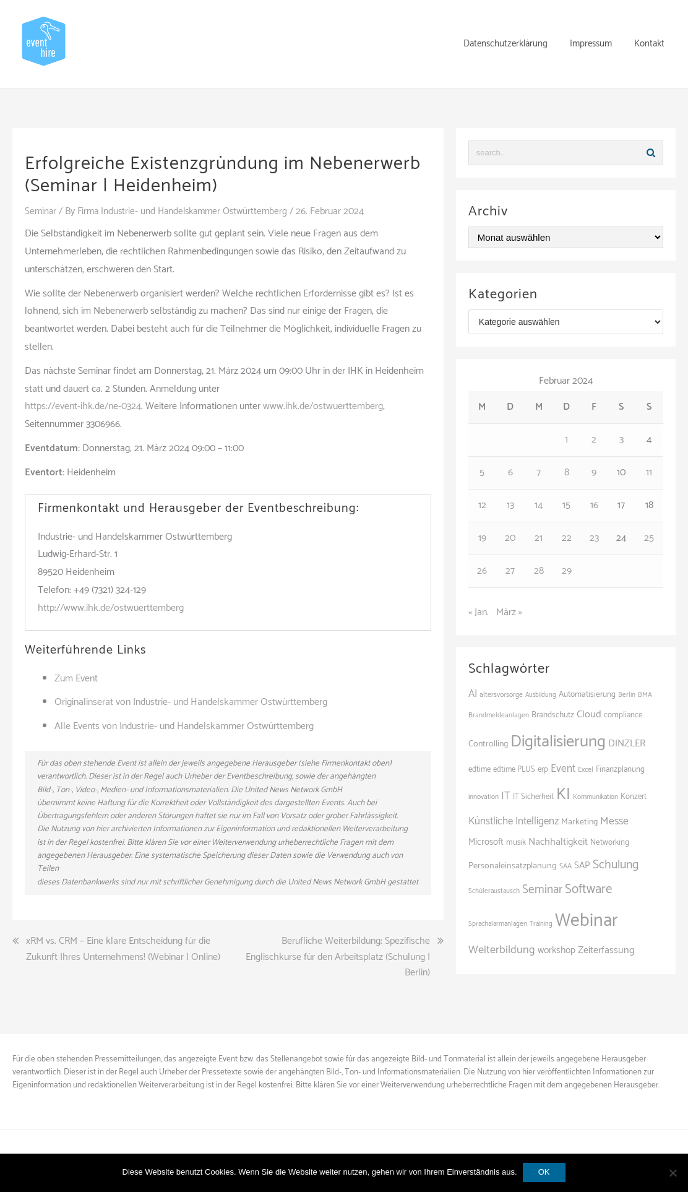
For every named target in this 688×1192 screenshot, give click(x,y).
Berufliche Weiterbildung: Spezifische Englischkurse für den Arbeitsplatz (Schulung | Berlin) (338, 957)
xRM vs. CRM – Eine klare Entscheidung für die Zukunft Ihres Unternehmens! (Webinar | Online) (123, 949)
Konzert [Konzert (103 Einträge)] (634, 796)
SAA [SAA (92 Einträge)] (565, 866)
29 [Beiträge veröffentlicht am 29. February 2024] (567, 571)
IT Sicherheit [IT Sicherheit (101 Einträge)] (533, 796)
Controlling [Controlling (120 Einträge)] (488, 744)
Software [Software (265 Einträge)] (588, 889)
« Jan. (478, 612)
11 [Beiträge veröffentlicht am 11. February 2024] (649, 472)
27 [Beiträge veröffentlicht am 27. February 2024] (510, 571)
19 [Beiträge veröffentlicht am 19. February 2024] (482, 538)
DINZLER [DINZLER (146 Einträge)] (626, 744)
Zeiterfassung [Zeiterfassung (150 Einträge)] (606, 950)
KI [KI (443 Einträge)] (563, 795)
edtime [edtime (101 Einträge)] (479, 769)
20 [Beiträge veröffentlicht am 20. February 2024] (510, 538)
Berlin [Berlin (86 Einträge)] (626, 695)
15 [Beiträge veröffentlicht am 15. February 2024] (566, 505)
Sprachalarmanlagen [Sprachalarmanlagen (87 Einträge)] (497, 924)
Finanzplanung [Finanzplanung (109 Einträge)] (620, 769)
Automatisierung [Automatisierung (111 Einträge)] (587, 694)
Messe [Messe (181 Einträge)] (614, 822)
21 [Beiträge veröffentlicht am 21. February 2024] (539, 538)
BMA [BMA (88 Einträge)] (645, 695)
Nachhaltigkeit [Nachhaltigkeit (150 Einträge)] (558, 842)
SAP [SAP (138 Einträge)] (582, 865)
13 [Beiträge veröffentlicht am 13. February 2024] (510, 505)
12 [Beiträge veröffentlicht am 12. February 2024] (482, 505)
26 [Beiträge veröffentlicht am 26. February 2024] (482, 571)
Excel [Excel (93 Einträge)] (585, 769)
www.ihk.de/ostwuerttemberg (323, 406)
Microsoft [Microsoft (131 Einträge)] (486, 842)
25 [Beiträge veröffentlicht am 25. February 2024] (649, 538)
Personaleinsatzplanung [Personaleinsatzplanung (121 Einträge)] (512, 865)
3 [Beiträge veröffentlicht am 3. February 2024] (621, 439)
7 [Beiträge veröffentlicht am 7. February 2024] (538, 472)
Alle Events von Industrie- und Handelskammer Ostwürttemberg (184, 726)
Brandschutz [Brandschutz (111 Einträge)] (552, 715)
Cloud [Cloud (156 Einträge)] (589, 714)
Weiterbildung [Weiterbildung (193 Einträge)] (501, 950)
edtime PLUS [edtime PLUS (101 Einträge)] (514, 769)
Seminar (41, 211)
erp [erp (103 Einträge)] (543, 769)
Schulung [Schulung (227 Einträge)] (616, 865)
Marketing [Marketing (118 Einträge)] (579, 822)
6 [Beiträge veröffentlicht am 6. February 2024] (510, 472)
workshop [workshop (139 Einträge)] (556, 950)
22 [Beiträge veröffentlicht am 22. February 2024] (567, 538)
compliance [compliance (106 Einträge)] (623, 715)
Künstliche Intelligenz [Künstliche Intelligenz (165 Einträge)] (513, 821)
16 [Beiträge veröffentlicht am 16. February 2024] (594, 505)
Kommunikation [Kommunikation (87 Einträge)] (595, 797)
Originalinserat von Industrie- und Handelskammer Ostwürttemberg (190, 702)
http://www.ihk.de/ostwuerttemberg (111, 608)
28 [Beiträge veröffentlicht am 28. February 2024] (539, 571)
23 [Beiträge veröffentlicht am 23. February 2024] (594, 538)
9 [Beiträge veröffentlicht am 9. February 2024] (593, 472)
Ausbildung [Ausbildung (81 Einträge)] (540, 695)
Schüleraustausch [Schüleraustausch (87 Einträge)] (494, 891)
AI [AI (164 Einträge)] (472, 693)
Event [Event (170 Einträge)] (563, 768)
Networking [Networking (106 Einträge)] (609, 842)
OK (545, 1172)
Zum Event (76, 678)
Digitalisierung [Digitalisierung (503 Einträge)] (558, 741)
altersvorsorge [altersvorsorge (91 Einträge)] (501, 695)
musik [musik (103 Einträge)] (516, 842)
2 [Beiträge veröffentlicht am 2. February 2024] (593, 439)
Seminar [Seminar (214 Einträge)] (542, 889)
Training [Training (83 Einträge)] (541, 924)
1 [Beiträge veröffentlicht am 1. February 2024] (566, 439)
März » (509, 612)
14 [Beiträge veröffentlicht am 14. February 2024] (539, 505)
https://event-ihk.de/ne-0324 (83, 406)
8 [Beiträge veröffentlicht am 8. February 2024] (566, 472)
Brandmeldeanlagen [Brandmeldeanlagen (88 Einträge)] (498, 715)
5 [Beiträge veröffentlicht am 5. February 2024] (481, 472)
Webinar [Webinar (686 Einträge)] (586, 921)
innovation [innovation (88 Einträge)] (483, 797)
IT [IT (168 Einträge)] (505, 796)
